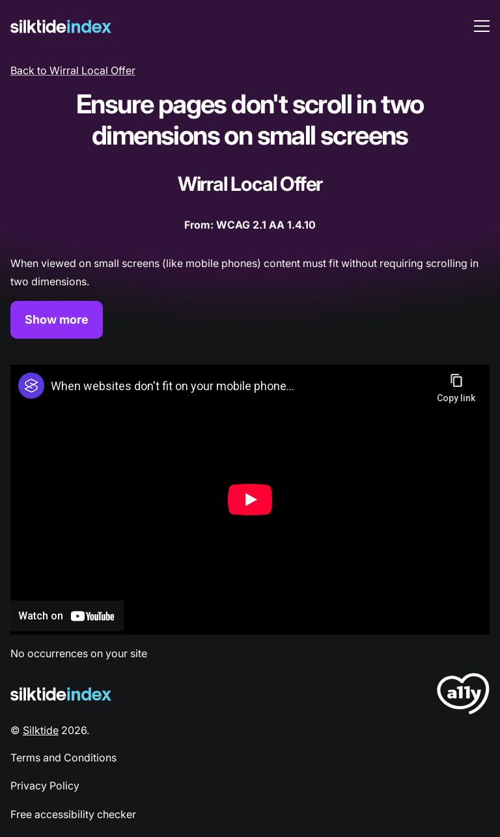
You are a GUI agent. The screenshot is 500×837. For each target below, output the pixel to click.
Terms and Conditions (63, 757)
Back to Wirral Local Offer (72, 70)
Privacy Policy (44, 785)
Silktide (41, 730)
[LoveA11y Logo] (463, 696)
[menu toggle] (481, 26)
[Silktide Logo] (60, 694)
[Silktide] (60, 26)
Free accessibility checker (73, 814)
